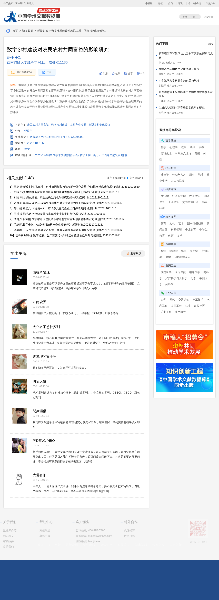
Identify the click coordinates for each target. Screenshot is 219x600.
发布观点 (133, 253)
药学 (193, 278)
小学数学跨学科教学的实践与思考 (179, 80)
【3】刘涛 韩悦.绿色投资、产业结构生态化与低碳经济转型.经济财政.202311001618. (58, 197)
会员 (170, 3)
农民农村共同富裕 (38, 124)
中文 (27, 149)
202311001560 (36, 143)
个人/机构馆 (195, 3)
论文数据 (27, 30)
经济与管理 (179, 196)
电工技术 (198, 299)
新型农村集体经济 (99, 124)
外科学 (169, 284)
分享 (128, 73)
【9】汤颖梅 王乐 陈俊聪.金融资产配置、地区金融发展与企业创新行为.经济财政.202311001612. (65, 230)
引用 (103, 73)
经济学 (28, 131)
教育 (163, 223)
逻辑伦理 (166, 153)
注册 (194, 16)
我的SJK (211, 3)
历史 (192, 174)
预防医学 (166, 272)
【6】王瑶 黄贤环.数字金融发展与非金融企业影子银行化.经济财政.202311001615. (56, 213)
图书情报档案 (195, 223)
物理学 (174, 250)
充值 (160, 3)
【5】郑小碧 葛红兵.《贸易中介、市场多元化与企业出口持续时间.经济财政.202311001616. (62, 208)
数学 (163, 250)
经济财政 (42, 30)
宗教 (201, 147)
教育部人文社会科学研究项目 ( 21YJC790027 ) (58, 137)
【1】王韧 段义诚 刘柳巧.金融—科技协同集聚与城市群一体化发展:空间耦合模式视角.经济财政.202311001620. (73, 186)
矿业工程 (166, 311)
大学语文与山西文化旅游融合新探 (179, 69)
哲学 (163, 147)
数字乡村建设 (59, 124)
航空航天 (180, 311)
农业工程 (176, 305)
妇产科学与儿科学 (176, 278)
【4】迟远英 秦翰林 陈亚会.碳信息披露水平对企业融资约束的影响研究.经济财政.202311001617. (65, 203)
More (210, 44)
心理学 (174, 147)
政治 (183, 147)
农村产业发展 (78, 124)
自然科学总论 (182, 257)
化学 (183, 250)
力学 (168, 257)
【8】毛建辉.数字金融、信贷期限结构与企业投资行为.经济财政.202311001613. (55, 224)
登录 (186, 16)
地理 (200, 174)
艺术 (181, 223)
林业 (188, 305)
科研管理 (176, 229)
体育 (171, 235)
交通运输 (183, 299)
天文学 (194, 250)
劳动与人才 (179, 174)
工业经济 (173, 202)
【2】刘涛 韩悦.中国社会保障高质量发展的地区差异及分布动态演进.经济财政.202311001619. (63, 192)
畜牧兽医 (199, 305)
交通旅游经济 (190, 202)
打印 (141, 73)
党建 (197, 153)
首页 (15, 30)
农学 (163, 299)
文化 (172, 223)
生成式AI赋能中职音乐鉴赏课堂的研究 (182, 107)
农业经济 (194, 196)
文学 (179, 235)
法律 (192, 147)
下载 (47, 72)
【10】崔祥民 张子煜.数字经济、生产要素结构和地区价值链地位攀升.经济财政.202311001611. (64, 235)
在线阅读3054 (21, 72)
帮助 (181, 3)
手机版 (149, 3)
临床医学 (194, 272)
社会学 (165, 174)
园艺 (172, 299)
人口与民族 (177, 180)
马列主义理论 (183, 153)
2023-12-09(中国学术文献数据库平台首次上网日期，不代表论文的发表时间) (81, 155)
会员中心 (209, 16)
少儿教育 (190, 229)
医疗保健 (180, 272)
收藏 (116, 73)
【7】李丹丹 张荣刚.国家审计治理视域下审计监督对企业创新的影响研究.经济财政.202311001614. (66, 219)
